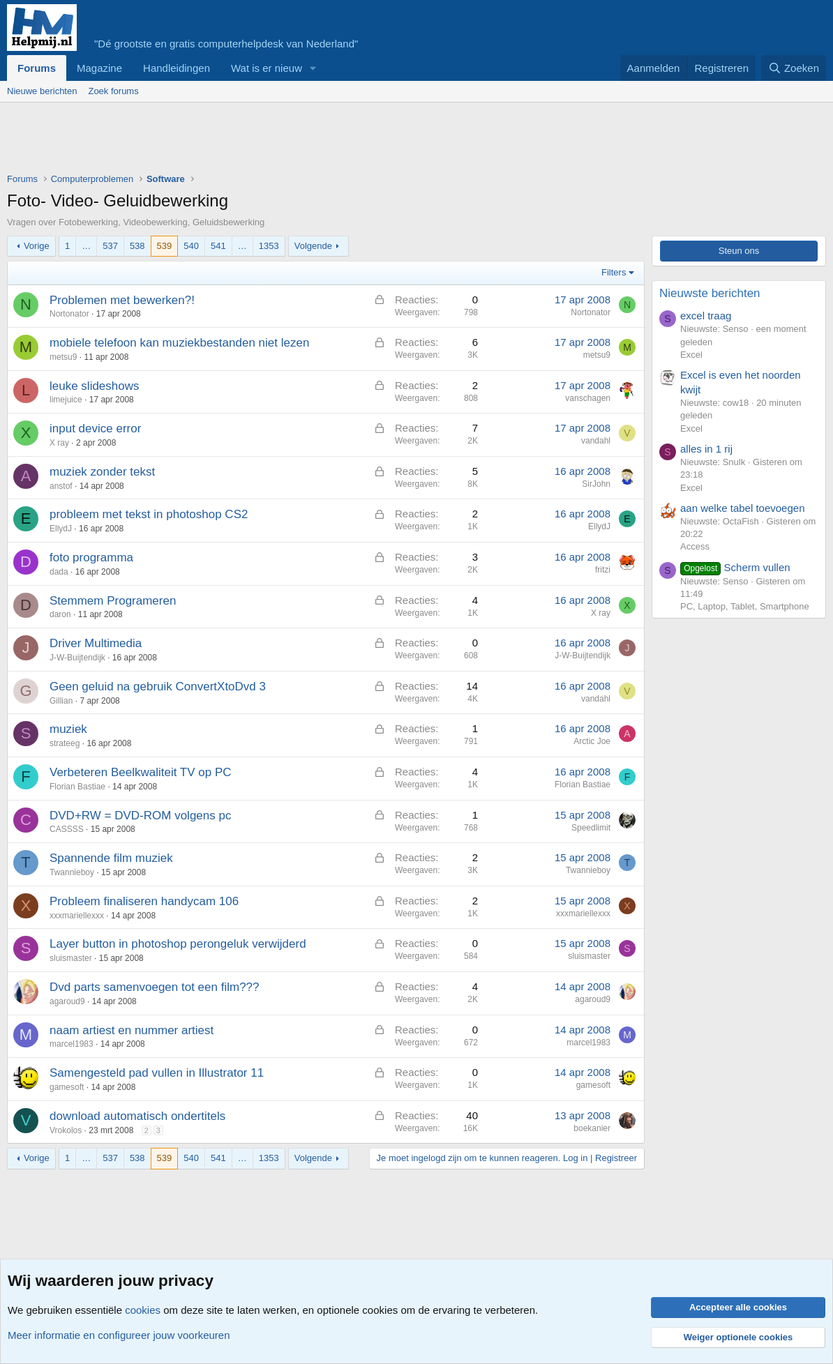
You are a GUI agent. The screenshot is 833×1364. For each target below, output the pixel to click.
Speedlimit (590, 828)
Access (695, 546)
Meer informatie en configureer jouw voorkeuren (119, 1335)
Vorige (37, 246)
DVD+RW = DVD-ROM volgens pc (140, 815)
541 (218, 246)
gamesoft (67, 1087)
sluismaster (71, 958)
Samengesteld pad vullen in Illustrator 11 (157, 1072)
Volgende (313, 246)
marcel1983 (71, 1044)
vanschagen (587, 398)
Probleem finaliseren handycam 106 (144, 901)
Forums (36, 68)
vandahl (595, 441)
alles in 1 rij (706, 449)
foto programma (91, 557)
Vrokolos (66, 1130)
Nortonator (69, 314)
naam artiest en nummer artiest (131, 1030)
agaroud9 (67, 1001)
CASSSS (67, 829)
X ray (59, 443)
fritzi (602, 570)
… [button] (86, 246)
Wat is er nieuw (266, 68)
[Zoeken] (794, 68)
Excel (691, 354)
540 (191, 246)
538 (137, 246)
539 (164, 246)
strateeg (65, 743)
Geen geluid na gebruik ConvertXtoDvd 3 (158, 686)
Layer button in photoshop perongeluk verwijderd (178, 943)
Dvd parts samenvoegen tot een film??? (155, 987)
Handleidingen (176, 68)
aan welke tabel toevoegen (742, 508)
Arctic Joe (591, 741)
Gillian (61, 701)
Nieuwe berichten (42, 91)
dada (59, 572)
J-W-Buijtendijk (77, 657)
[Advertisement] (261, 140)
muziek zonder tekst (102, 471)
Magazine (99, 68)
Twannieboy (72, 872)
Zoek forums (113, 91)
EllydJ (61, 528)
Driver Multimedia (96, 643)
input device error (95, 428)
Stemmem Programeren (113, 600)
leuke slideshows (95, 386)
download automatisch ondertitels (137, 1116)
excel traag (705, 315)
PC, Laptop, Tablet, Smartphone (744, 606)
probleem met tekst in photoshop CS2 (149, 514)
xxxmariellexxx (77, 915)
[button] (313, 68)
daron (60, 614)
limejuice (66, 399)
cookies (142, 1310)
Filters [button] (613, 272)
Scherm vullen (735, 567)
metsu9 (63, 357)
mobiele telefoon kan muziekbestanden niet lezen (179, 342)
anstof (61, 486)
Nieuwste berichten (709, 293)
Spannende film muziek (111, 858)
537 (110, 246)
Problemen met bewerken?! (122, 300)
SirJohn (596, 484)
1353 (269, 246)
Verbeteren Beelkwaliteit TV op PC (141, 772)
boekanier (591, 1128)
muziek (68, 729)
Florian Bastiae (77, 786)
